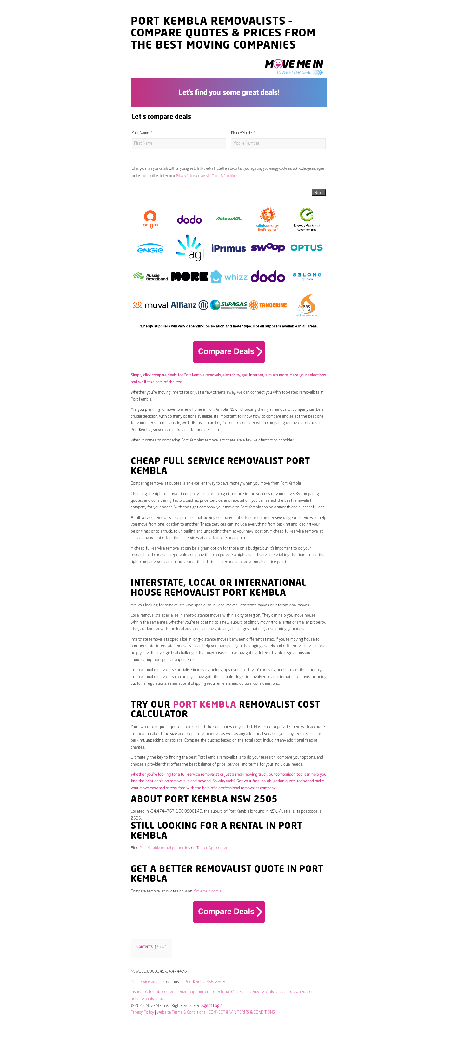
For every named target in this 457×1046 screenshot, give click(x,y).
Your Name (140, 133)
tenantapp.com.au (192, 992)
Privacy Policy (185, 176)
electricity (231, 375)
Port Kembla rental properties (164, 848)
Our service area (144, 982)
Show (160, 947)
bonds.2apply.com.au (149, 999)
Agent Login (211, 1006)
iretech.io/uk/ (222, 992)
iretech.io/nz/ (247, 992)
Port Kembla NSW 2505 (205, 982)
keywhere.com (302, 992)
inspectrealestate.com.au (152, 992)
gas (245, 375)
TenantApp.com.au (212, 848)
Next (318, 192)
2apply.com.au (274, 992)
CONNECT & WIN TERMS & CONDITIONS (242, 1012)
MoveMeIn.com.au (208, 891)
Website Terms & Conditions (219, 176)
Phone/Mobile (241, 133)
